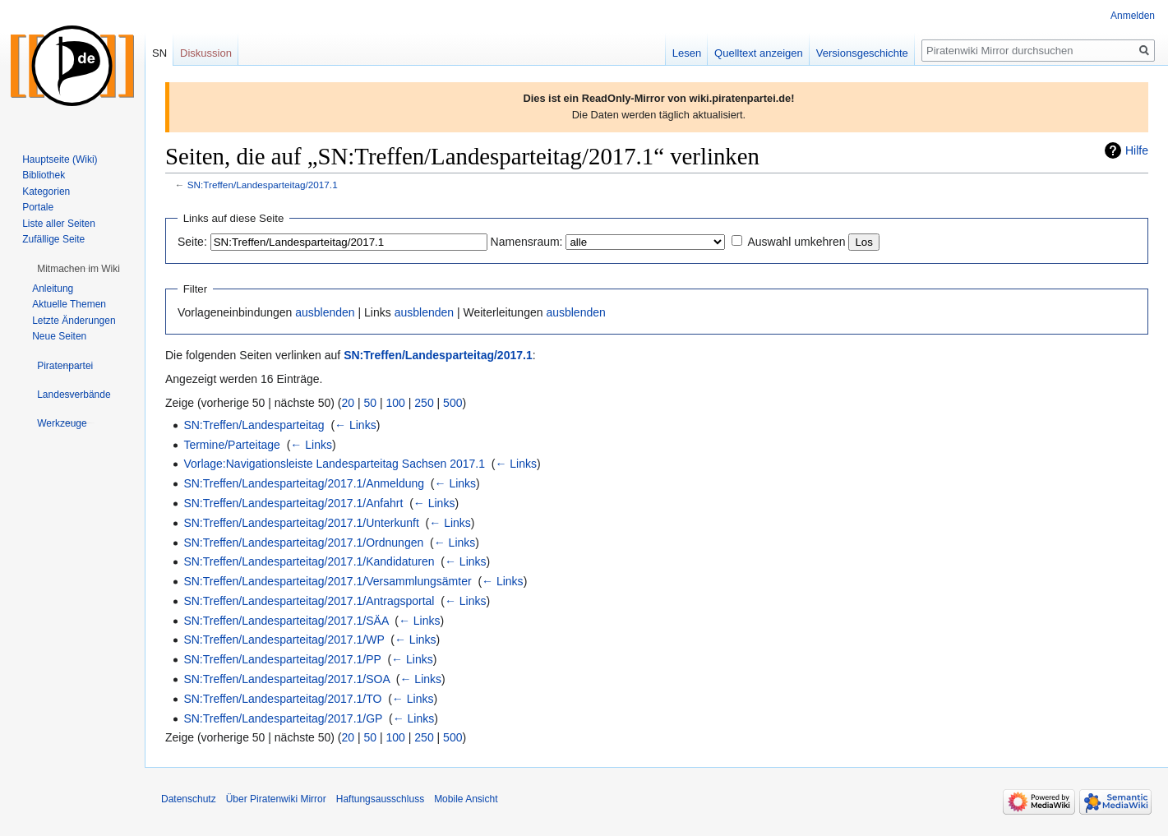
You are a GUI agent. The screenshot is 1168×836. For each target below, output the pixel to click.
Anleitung (52, 288)
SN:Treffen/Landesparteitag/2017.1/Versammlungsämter (327, 581)
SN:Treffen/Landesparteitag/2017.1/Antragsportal (308, 600)
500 (452, 402)
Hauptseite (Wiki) (59, 159)
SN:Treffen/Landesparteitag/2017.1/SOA (286, 679)
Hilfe (1136, 150)
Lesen (686, 53)
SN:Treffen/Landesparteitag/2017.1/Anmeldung (303, 483)
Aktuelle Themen (69, 304)
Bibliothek (43, 175)
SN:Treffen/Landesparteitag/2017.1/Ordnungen (303, 542)
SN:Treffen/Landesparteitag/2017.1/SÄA (285, 620)
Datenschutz (188, 799)
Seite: (192, 241)
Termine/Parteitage (231, 444)
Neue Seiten (59, 336)
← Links (355, 425)
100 (395, 402)
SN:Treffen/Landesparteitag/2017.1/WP (283, 639)
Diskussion (206, 53)
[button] (78, 269)
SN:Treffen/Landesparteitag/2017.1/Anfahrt (293, 503)
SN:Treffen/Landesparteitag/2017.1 (262, 184)
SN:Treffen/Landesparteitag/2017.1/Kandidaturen (308, 561)
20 (348, 402)
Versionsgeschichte (862, 53)
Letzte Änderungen (73, 320)
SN (159, 53)
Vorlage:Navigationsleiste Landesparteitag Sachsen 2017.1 (334, 463)
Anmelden (1132, 15)
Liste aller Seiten (58, 223)
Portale (37, 207)
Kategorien (46, 191)
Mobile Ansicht (465, 799)
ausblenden (324, 312)
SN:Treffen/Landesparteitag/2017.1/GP (282, 718)
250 (423, 402)
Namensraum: (527, 241)
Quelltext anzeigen (758, 53)
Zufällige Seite (53, 239)
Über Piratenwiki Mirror (276, 799)
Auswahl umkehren (796, 241)
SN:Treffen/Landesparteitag (253, 425)
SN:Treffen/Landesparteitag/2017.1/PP (282, 659)
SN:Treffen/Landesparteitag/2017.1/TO (282, 698)
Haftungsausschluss (380, 799)
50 (370, 402)
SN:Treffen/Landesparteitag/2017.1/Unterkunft (300, 522)
